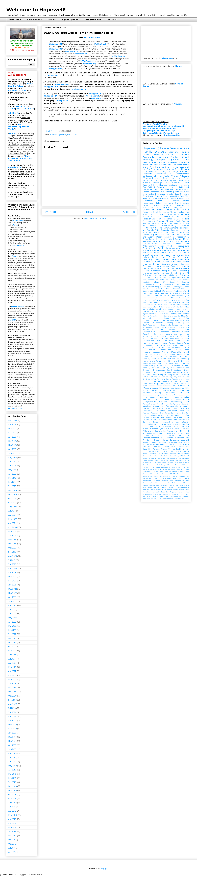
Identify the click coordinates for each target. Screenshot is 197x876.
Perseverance (149, 219)
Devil (151, 347)
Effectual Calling (174, 305)
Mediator (185, 316)
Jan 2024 (12, 535)
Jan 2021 (12, 683)
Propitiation (163, 343)
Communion (184, 329)
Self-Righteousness (165, 363)
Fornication (175, 332)
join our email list (22, 50)
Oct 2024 (12, 498)
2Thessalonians (176, 296)
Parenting (169, 192)
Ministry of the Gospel (151, 327)
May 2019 (12, 766)
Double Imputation (162, 347)
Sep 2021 (12, 651)
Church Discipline (180, 264)
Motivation (160, 444)
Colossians (174, 230)
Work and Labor (169, 250)
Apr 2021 (12, 671)
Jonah (158, 325)
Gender (165, 440)
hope (180, 250)
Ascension (184, 390)
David (169, 370)
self (180, 499)
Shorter (12, 133)
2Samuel (146, 183)
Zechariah (165, 499)
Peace (186, 248)
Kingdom (162, 223)
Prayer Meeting (182, 169)
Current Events (183, 483)
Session (159, 386)
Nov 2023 (12, 544)
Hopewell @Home (70, 19)
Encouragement (149, 359)
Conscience (154, 293)
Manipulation (166, 490)
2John (175, 390)
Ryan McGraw (165, 429)
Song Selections (155, 494)
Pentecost (154, 354)
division (186, 474)
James (146, 253)
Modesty (176, 372)
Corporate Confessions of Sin (168, 435)
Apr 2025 (12, 474)
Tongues (156, 449)
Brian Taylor (165, 413)
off (176, 499)
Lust (176, 325)
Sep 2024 (12, 503)
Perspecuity (156, 492)
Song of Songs (18, 245)
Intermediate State (151, 424)
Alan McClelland (164, 476)
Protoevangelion (183, 492)
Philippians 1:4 (101, 44)
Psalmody (168, 375)
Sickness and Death (171, 386)
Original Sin (151, 426)
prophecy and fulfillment (165, 275)
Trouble (176, 474)
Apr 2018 (12, 819)
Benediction (184, 318)
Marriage (169, 189)
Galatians (165, 235)
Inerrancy (176, 422)
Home (89, 212)
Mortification (148, 228)
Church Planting (182, 338)
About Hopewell (34, 19)
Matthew (171, 154)
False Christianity (164, 216)
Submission (157, 296)
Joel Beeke (180, 487)
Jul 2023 (11, 560)
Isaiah (145, 165)
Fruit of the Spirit (163, 298)
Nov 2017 (12, 840)
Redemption (165, 278)
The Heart (185, 309)
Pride (176, 210)
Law (172, 309)
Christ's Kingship (162, 207)
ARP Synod (184, 431)
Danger (145, 485)
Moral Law (148, 214)
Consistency (147, 483)
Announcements (181, 189)
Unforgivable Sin (171, 406)
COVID (165, 338)
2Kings (159, 201)
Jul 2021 (11, 659)
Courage (146, 278)
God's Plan (161, 359)
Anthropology (171, 377)
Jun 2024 (12, 515)
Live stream (163, 157)
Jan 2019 (12, 782)
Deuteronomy (157, 169)
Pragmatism (155, 467)
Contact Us (112, 19)
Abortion (146, 413)
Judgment (147, 185)
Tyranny (164, 449)
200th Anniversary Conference (171, 388)
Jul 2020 (12, 708)
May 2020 (12, 716)
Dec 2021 (12, 638)
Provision (163, 402)
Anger (145, 347)
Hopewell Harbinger (161, 309)
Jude (163, 325)
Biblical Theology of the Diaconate (172, 203)
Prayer (162, 162)
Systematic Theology (164, 496)
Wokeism (171, 449)
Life (167, 320)
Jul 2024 (12, 511)
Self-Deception (149, 386)
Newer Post (49, 212)
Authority (180, 241)
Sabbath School (18, 220)
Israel (182, 287)
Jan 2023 (12, 585)
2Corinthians (183, 214)
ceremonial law (182, 284)
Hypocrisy (147, 352)
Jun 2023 (12, 564)
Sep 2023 (12, 552)
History (186, 370)
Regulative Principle (161, 178)
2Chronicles (147, 451)
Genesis (147, 154)
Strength (166, 264)
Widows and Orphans (152, 338)
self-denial (151, 476)
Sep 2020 (12, 700)
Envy (157, 395)
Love (162, 192)
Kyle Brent (147, 465)
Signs (162, 336)
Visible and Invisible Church (154, 377)
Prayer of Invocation (173, 426)
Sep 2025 (12, 453)
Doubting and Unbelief (179, 314)
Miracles (174, 298)
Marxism (181, 490)
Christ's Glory (173, 194)
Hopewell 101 (183, 198)
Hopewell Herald (180, 183)
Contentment (149, 248)
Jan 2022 (12, 634)
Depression (151, 379)
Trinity (155, 185)
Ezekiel (145, 460)
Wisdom (175, 201)
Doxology (152, 485)
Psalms (185, 152)
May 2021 (12, 667)
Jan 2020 (12, 733)
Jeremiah (185, 397)
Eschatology (183, 257)
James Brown (165, 424)
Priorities (186, 467)
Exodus (147, 157)
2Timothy (184, 225)
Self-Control (181, 469)
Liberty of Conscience (162, 372)
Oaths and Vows (167, 327)
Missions (173, 212)
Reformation (148, 268)
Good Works (165, 232)
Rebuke (146, 329)
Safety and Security (179, 404)
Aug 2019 (12, 753)
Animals (174, 476)
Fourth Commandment (169, 248)
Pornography (158, 375)
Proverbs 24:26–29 (17, 90)
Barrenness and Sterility (172, 478)
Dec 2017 (12, 836)
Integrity (185, 422)
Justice (169, 289)
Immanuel (166, 422)
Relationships (154, 469)
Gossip (152, 316)
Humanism (162, 487)
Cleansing (176, 287)
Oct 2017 (12, 844)
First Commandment (165, 307)
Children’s (14, 113)
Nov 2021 (12, 642)
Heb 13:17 (12, 320)
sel (178, 499)
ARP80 (11, 109)
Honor (186, 350)
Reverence (153, 429)
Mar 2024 (12, 527)
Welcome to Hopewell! (35, 10)
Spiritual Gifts (159, 291)
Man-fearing (184, 325)
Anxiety (186, 320)
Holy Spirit (180, 196)
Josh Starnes (150, 490)
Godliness (177, 370)
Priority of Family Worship (155, 124)
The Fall (166, 296)
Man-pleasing (164, 442)
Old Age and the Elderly (177, 444)
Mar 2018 (12, 823)
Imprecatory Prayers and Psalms (164, 352)
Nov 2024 (12, 494)
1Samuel (178, 192)
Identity (177, 460)
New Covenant (176, 320)
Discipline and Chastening (175, 271)
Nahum (15, 225)
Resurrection (148, 203)
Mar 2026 (12, 429)
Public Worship (171, 176)
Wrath (165, 196)
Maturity (162, 465)
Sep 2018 (12, 799)
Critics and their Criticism (169, 483)
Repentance (171, 187)
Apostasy (146, 368)
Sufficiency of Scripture (153, 406)
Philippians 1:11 (55, 68)
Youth (153, 305)
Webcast (146, 499)
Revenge (173, 343)
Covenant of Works (161, 314)
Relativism (146, 494)
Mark (167, 201)
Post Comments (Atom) (95, 218)
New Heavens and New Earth (174, 334)
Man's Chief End (180, 259)
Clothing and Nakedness (179, 453)
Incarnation (169, 237)
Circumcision (162, 305)
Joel (187, 244)
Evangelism (160, 194)
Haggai (155, 487)
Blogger (104, 868)
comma (171, 499)
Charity (171, 338)
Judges (165, 259)
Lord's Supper (178, 232)
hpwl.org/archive (172, 135)
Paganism (146, 492)
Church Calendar (150, 415)
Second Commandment (166, 228)
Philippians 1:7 (80, 54)
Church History (176, 368)
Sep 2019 (12, 749)
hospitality (184, 449)
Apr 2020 (12, 720)
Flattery (163, 420)
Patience (185, 361)
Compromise (148, 435)
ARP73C (19, 106)
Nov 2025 (12, 445)
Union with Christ (180, 178)
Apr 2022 (12, 622)
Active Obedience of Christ (177, 365)
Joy (182, 210)
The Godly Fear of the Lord (177, 336)
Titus (161, 246)
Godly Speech (182, 221)
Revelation (169, 169)
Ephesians (153, 165)
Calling (145, 293)
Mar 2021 (12, 675)
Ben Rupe (155, 368)
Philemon (160, 426)
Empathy (171, 485)
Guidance (170, 460)
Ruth (144, 318)
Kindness (146, 442)
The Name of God (168, 474)
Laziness (165, 381)
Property (173, 492)
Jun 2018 (12, 811)
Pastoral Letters (150, 223)
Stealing (185, 375)
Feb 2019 (12, 778)
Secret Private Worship (168, 469)
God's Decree (170, 341)
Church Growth (163, 453)
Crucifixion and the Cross (157, 417)
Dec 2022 (12, 589)
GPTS (165, 460)
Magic (154, 442)
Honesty (156, 422)
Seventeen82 (169, 447)
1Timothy (147, 178)
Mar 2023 (12, 577)
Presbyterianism (149, 402)
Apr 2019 (12, 770)
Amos (170, 253)
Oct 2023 (12, 548)
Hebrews (174, 167)
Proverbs (15, 256)
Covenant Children (161, 205)
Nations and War (180, 381)
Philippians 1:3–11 (101, 32)
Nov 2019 (12, 741)
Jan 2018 (12, 831)
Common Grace (148, 456)
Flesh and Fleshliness (155, 460)
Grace (165, 180)
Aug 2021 (12, 655)
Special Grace (177, 472)
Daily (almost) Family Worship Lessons (161, 133)
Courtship (155, 278)
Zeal (178, 449)
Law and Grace (169, 266)
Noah (187, 490)
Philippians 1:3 (55, 44)
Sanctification (150, 162)
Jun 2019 (12, 762)
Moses (152, 444)
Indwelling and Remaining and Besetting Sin (162, 361)
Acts (154, 157)
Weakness (154, 388)
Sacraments (164, 212)
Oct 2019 (12, 745)
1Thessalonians (182, 246)
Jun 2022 (12, 614)
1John (145, 205)
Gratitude (153, 397)
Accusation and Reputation (154, 433)
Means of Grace (169, 198)
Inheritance (174, 397)
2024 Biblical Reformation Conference (171, 411)
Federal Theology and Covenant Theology (166, 220)
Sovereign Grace (161, 183)
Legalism (185, 230)
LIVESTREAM (15, 19)
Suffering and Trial (167, 165)
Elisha (165, 485)
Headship (163, 397)
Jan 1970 (12, 852)
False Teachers (166, 293)
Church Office (161, 282)
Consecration (148, 266)
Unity (161, 300)
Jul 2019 (11, 757)
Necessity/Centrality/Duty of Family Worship (164, 126)
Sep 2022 (12, 601)
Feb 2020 (12, 729)
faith (152, 180)
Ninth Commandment (152, 302)
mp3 (26, 106)
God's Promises (161, 273)
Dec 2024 (12, 490)
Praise (145, 363)
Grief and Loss (173, 359)
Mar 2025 (12, 478)
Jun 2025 (12, 466)
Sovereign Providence (178, 162)
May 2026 (12, 420)
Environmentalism (181, 438)
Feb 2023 (12, 581)
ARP (156, 476)
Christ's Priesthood (151, 192)
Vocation (169, 291)
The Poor (161, 345)
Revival (156, 264)
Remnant (152, 363)
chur (181, 474)
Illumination (184, 460)
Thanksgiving (152, 300)
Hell (156, 212)
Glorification (159, 189)
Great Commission (151, 255)
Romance (185, 289)
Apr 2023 (12, 572)
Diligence (185, 323)
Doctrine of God (182, 417)
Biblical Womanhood (181, 451)
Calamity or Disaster (180, 413)
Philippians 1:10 (88, 64)
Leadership (170, 325)
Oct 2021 (12, 646)
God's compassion (151, 381)
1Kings (172, 196)
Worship (160, 187)
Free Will (185, 485)
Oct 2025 (12, 449)
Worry (168, 345)
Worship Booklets (156, 365)
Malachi (158, 490)
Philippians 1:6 (71, 51)
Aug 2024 (12, 507)
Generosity (147, 259)
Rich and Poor (183, 384)
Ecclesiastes (183, 212)
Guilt (155, 334)
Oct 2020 (12, 696)
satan (176, 431)
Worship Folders (166, 431)
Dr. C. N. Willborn (167, 438)
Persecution (161, 174)
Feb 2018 (12, 827)
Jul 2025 (11, 461)
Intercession (148, 343)
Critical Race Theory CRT (173, 456)
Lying (156, 343)
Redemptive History (151, 336)
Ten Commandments (168, 219)
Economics (174, 282)
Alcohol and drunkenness (167, 356)
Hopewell (147, 372)
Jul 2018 (11, 807)
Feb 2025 (12, 482)
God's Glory (182, 216)
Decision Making (149, 458)
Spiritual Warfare (172, 302)
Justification (173, 185)
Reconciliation (182, 266)
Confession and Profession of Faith (175, 481)
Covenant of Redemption (169, 415)
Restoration (171, 384)
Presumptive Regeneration (171, 467)
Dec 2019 (12, 737)
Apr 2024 (12, 523)
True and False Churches (166, 268)
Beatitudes (184, 356)
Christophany (152, 453)
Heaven (168, 210)
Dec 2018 (12, 786)
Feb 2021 (12, 679)
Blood (145, 453)
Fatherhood (164, 332)
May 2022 (12, 618)
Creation (165, 262)
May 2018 (12, 815)
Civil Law (185, 433)
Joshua (178, 239)
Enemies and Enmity (163, 257)
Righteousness (177, 278)
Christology (148, 171)
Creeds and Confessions (154, 370)
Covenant (184, 194)
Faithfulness (175, 262)
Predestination (182, 237)
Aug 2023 (12, 556)
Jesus (187, 463)
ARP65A (25, 109)
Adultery (146, 287)
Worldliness (154, 253)
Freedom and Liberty (152, 440)
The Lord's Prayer (162, 280)
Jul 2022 (11, 609)
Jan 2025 (12, 486)
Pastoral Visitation (182, 465)
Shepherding (148, 291)
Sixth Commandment (159, 318)
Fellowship (147, 241)
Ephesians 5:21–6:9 (15, 408)
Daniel (186, 456)
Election (158, 196)
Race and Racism (181, 327)
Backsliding (154, 287)
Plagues (157, 447)
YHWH (151, 499)
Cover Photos (155, 483)
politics (175, 345)
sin (183, 499)
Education (159, 485)
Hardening (184, 359)
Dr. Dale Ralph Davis (151, 420)
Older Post (129, 212)
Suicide (186, 472)
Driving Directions (92, 19)
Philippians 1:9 (85, 61)
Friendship (147, 273)
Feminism (161, 379)
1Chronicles (184, 345)
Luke (186, 159)
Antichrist (180, 476)
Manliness (174, 490)
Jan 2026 (12, 437)
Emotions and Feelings (163, 458)
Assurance (147, 216)
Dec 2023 (12, 540)
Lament (155, 465)
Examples (178, 485)
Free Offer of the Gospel (154, 350)
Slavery (157, 289)
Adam (161, 311)
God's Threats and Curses (177, 379)
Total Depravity (162, 230)
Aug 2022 (12, 605)
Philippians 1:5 (55, 49)
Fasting (146, 316)
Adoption (147, 232)
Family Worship (154, 151)
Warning (175, 496)
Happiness (171, 350)
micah (170, 246)
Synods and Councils (150, 474)
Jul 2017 (11, 848)
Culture (177, 323)
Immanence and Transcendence (154, 463)
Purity (161, 354)
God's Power (176, 235)
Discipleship (168, 300)
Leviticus (159, 180)
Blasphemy (164, 368)
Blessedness (148, 239)
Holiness (163, 185)
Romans (158, 154)
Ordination (184, 275)
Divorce (171, 417)
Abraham (154, 413)
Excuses (186, 458)
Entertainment (177, 458)
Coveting (169, 323)
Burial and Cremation (163, 329)
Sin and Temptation (165, 214)
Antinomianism (149, 246)
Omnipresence (182, 399)
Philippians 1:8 (118, 56)
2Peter (154, 451)
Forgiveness (155, 235)
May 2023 (12, 568)
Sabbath (151, 187)
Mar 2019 (12, 774)
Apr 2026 (12, 424)
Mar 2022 (12, 626)
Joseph (178, 424)
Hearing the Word (164, 239)
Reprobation (162, 404)
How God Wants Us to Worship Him (159, 128)
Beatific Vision (165, 287)
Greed (169, 420)
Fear (163, 289)
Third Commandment (166, 284)
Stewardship (184, 447)
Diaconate (165, 244)
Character (156, 481)
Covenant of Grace (151, 262)
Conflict (185, 368)
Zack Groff (157, 499)
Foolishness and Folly (179, 347)
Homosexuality (183, 341)
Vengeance (176, 280)
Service (150, 289)
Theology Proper (150, 311)
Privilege (146, 469)
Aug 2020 (12, 704)
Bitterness (147, 393)
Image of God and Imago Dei (168, 316)
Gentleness (174, 440)
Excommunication (150, 332)
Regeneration (175, 180)
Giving (157, 259)
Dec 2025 (12, 441)
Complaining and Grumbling (154, 320)
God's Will (177, 293)
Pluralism (146, 467)
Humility (185, 180)
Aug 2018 (12, 803)
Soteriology (167, 472)
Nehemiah (170, 465)
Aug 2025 (12, 457)
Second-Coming (169, 225)
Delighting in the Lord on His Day (159, 131)
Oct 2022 (12, 597)
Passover (185, 372)
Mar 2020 (12, 725)
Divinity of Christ (180, 207)
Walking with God (150, 431)
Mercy (186, 239)
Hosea (158, 266)
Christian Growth (181, 253)
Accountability (162, 451)
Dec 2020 (12, 687)
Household (184, 440)
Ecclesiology (148, 196)
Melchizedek (176, 442)
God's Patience (149, 325)
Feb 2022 (12, 630)
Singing (180, 343)
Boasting (157, 393)
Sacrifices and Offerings (173, 354)
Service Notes (158, 472)
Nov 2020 (12, 692)
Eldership (156, 232)
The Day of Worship (180, 429)
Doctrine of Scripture (153, 210)
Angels (170, 433)
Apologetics (171, 311)
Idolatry (185, 201)
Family (186, 250)
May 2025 (12, 470)
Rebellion (177, 375)
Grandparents (147, 487)
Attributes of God (181, 291)
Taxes (159, 474)
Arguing (170, 451)
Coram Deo (159, 456)
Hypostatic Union (181, 300)
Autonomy (158, 478)
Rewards (176, 289)
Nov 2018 (12, 790)
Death (159, 237)
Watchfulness (184, 496)
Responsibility (159, 384)
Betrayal (177, 433)
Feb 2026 (12, 433)
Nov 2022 (12, 593)
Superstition (148, 449)
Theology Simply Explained (161, 159)
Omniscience (148, 384)
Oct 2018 (12, 794)
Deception (155, 438)
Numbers (165, 167)
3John (152, 356)
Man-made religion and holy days (174, 255)
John (157, 171)
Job (172, 424)
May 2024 (12, 519)
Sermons (51, 19)
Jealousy (181, 463)
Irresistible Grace (172, 463)
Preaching (157, 198)
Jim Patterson (171, 487)
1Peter (163, 253)
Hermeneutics (179, 420)
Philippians (72, 134)
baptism (146, 180)
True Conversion (168, 241)
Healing (179, 350)
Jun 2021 (12, 663)
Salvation (156, 241)
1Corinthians (148, 201)
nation (145, 476)
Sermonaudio (179, 148)
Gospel (178, 244)
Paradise (146, 447)
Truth (174, 318)
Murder (177, 309)
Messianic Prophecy (152, 250)
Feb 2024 (12, 531)
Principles (164, 492)
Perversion (147, 375)
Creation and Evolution (153, 341)
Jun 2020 (12, 712)
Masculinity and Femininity (157, 399)
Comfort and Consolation (153, 323)
